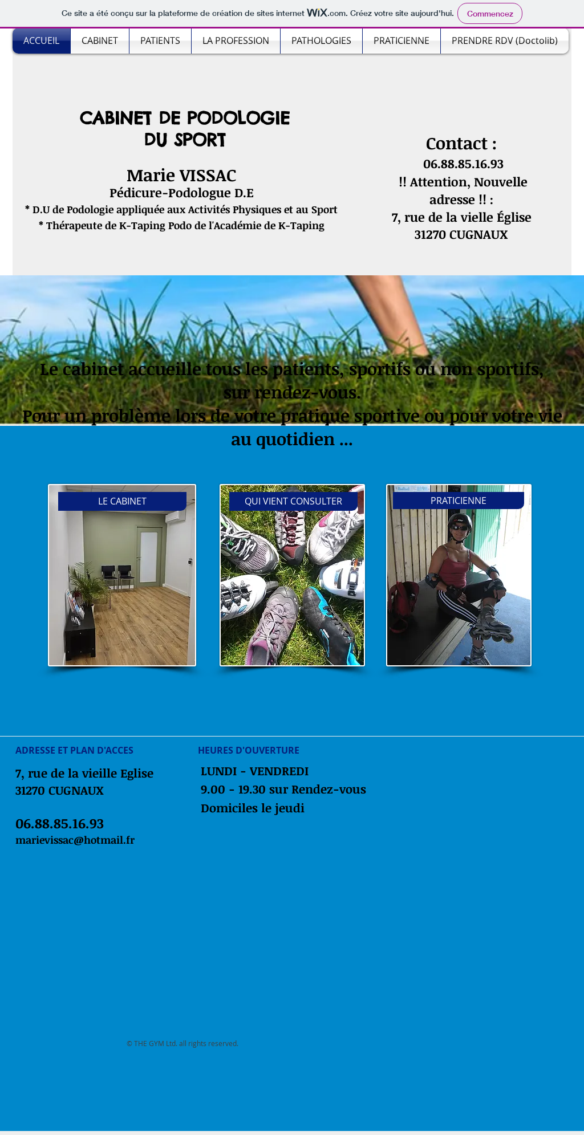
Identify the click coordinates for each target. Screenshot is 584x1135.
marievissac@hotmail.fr (75, 840)
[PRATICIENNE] (458, 500)
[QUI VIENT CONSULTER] (293, 501)
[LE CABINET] (122, 501)
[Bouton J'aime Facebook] (104, 724)
